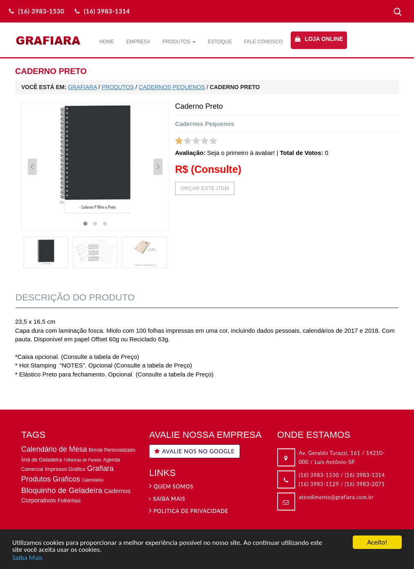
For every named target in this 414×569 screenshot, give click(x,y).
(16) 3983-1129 (319, 484)
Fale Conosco (263, 42)
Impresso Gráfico (65, 469)
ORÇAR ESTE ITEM (204, 188)
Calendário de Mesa (54, 449)
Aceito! (377, 543)
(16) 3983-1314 (365, 475)
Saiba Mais (27, 558)
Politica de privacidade (188, 511)
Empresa (138, 42)
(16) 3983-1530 (319, 475)
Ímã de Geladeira (41, 460)
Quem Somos (171, 486)
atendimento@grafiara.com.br (336, 497)
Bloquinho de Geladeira (61, 490)
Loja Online (324, 39)
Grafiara (100, 468)
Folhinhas (69, 500)
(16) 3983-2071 (365, 484)
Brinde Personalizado (112, 450)
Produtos (179, 42)
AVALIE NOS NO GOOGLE (194, 451)
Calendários (92, 480)
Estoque (219, 42)
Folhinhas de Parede (82, 460)
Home (106, 42)
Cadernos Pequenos (204, 123)
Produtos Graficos (50, 479)
